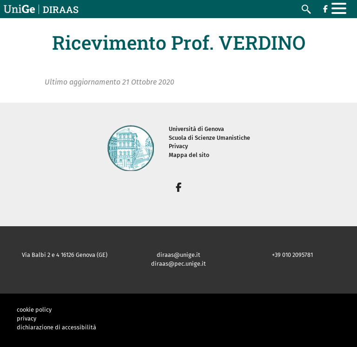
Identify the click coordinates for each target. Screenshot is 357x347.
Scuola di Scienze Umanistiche (209, 137)
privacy (26, 318)
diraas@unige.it (178, 254)
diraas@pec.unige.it (178, 263)
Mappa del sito (189, 154)
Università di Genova (196, 128)
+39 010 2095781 (292, 254)
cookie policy (34, 309)
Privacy (178, 146)
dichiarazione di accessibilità (56, 327)
